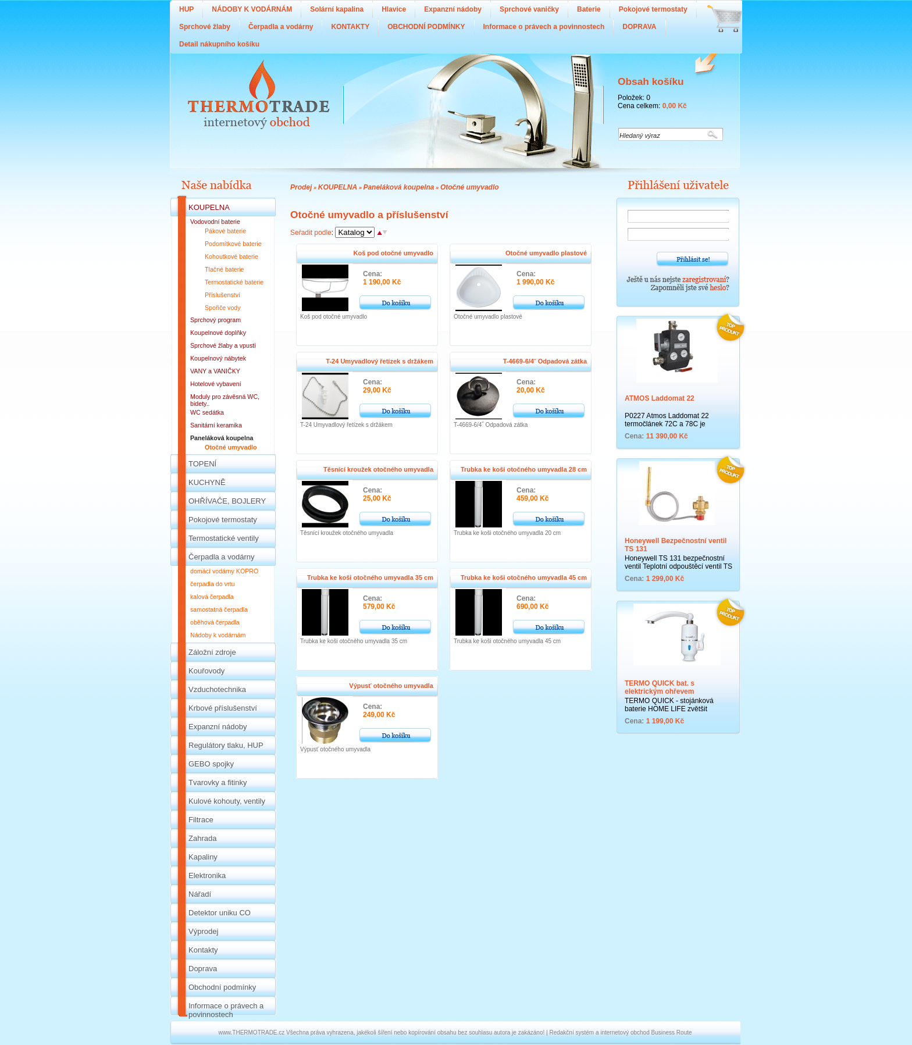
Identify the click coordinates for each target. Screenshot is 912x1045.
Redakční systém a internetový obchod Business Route (620, 1032)
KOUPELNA (337, 187)
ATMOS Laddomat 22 (659, 398)
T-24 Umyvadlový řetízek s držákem (379, 361)
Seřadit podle (311, 233)
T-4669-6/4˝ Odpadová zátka (545, 361)
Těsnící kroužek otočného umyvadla (378, 469)
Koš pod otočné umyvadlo (393, 252)
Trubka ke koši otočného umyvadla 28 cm (524, 469)
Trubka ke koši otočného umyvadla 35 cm (370, 577)
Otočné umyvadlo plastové (546, 252)
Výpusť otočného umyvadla (391, 685)
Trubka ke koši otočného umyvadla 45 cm (524, 577)
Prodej (301, 187)
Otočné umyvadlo (469, 187)
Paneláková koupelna (398, 187)
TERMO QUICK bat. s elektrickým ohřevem (659, 687)
